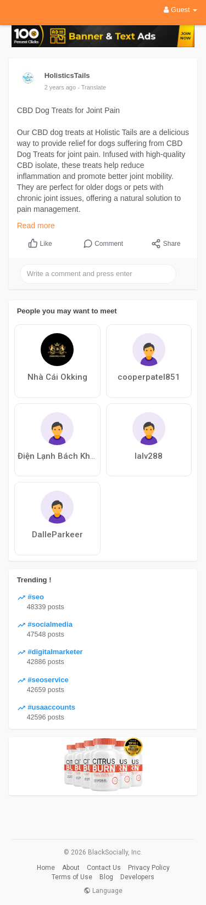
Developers (137, 877)
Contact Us (104, 868)
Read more (36, 225)
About (71, 868)
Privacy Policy (149, 868)
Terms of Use (72, 877)
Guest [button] (180, 9)
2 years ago (60, 87)
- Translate (91, 87)
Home (46, 868)
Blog (106, 877)
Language (103, 890)
